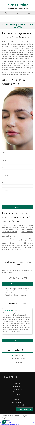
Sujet (3, 183)
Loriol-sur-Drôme (7, 230)
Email (3, 168)
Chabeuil (14, 234)
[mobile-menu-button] (29, 13)
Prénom (4, 160)
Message (5, 190)
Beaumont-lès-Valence (9, 232)
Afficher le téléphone (19, 362)
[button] (4, 422)
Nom (3, 152)
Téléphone (5, 175)
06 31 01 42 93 (18, 277)
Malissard (5, 234)
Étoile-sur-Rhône (27, 232)
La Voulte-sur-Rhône (24, 230)
